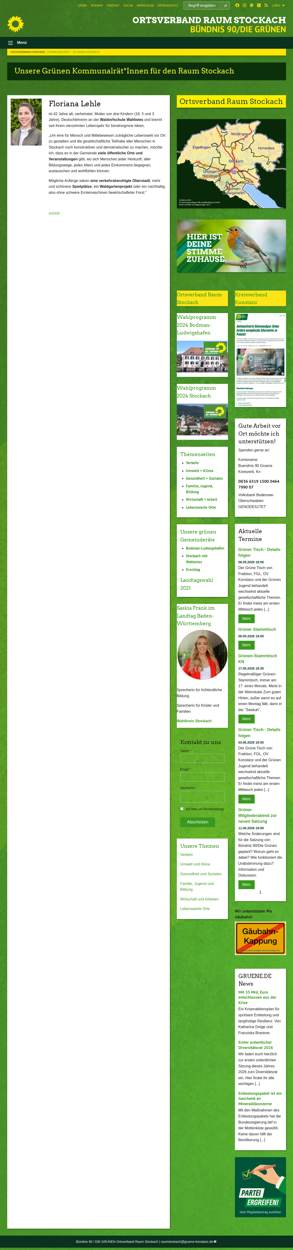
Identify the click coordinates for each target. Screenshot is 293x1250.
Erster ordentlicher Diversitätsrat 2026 (255, 1047)
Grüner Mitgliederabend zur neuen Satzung (258, 818)
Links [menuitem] (276, 5)
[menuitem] (83, 5)
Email (185, 783)
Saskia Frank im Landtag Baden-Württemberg (198, 629)
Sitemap (97, 5)
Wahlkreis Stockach (194, 735)
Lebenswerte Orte (195, 930)
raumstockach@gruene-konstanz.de (187, 1244)
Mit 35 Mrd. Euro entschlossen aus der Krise (257, 999)
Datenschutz (168, 5)
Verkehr (186, 876)
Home (83, 5)
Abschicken (197, 835)
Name (185, 764)
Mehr (246, 621)
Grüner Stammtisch (257, 631)
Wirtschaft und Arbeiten (199, 921)
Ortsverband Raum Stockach (194, 19)
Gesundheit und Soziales (201, 895)
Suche (128, 5)
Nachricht (188, 801)
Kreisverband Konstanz (28, 54)
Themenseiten (200, 456)
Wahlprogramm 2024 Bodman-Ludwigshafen (199, 327)
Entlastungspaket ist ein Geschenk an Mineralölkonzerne (260, 1100)
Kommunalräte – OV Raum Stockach (73, 54)
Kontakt (113, 5)
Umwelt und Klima (195, 886)
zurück (54, 215)
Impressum (145, 5)
